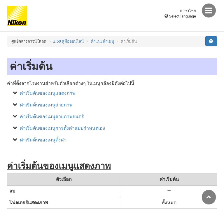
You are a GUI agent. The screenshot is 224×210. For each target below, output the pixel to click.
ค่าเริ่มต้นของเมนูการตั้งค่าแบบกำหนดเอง (62, 128)
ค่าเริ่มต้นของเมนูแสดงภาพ (48, 93)
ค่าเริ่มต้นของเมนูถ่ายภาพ (46, 105)
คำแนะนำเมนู (102, 41)
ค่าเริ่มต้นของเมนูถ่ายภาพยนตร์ (52, 116)
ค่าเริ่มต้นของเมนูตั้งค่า (43, 140)
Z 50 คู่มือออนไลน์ (68, 41)
